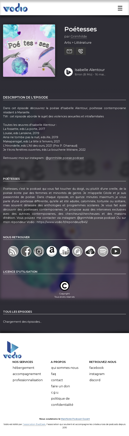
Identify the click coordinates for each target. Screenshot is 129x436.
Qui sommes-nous (64, 368)
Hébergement (23, 368)
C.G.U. (55, 392)
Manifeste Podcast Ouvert (75, 419)
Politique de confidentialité (62, 402)
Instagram (97, 374)
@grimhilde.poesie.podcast (65, 158)
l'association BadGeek (34, 424)
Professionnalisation (28, 380)
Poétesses (80, 29)
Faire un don (60, 386)
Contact (57, 380)
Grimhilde (79, 36)
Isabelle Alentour (90, 70)
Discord (94, 380)
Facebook (96, 368)
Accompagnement (27, 374)
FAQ (53, 374)
